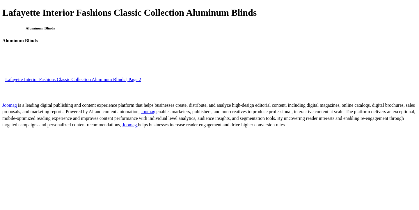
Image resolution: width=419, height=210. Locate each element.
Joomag (10, 105)
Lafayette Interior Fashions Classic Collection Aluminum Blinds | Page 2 (73, 79)
